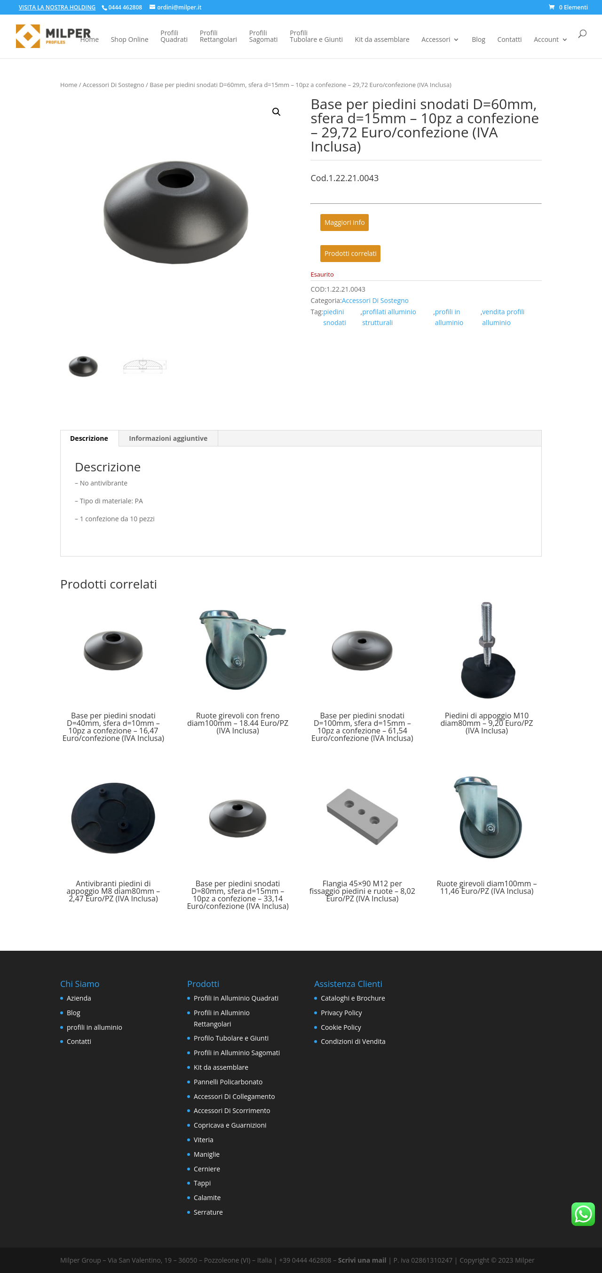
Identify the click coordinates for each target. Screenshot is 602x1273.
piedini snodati (334, 317)
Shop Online (130, 40)
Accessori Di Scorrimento (232, 1110)
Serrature (208, 1212)
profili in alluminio (449, 317)
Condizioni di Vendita (353, 1041)
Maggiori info (345, 222)
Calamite (207, 1197)
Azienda (79, 998)
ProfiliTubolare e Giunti (316, 37)
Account (546, 40)
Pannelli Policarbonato (228, 1081)
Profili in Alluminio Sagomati (237, 1052)
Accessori (435, 40)
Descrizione (89, 438)
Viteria (204, 1139)
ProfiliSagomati (263, 37)
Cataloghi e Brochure (353, 998)
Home (89, 40)
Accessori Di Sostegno (113, 84)
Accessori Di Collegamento (234, 1096)
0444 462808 (125, 7)
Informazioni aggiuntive (168, 438)
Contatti (509, 40)
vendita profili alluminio (503, 317)
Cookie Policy (341, 1027)
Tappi (202, 1182)
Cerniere (207, 1168)
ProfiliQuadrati (174, 37)
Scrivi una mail (362, 1260)
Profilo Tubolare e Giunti (231, 1038)
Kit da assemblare (382, 40)
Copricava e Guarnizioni (230, 1125)
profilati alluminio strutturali (389, 317)
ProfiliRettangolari (218, 37)
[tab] (89, 438)
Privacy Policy (341, 1012)
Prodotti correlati (351, 253)
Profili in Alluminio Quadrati (236, 998)
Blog (478, 40)
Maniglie (207, 1154)
